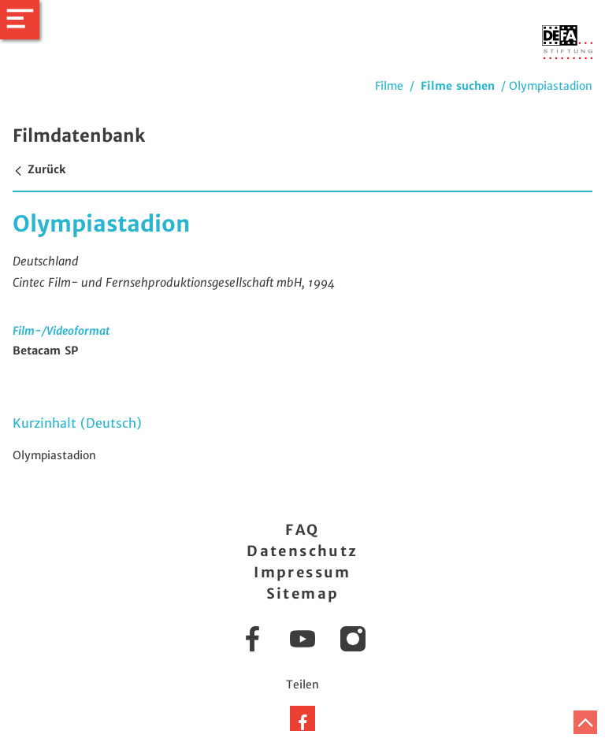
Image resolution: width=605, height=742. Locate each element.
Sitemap (303, 593)
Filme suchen (458, 86)
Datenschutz (302, 551)
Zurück (39, 169)
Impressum (302, 572)
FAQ (302, 530)
